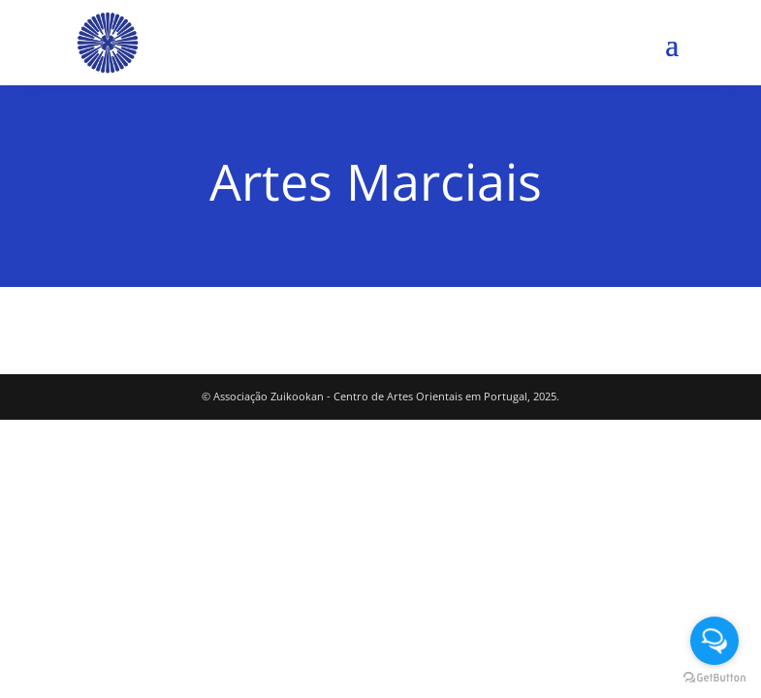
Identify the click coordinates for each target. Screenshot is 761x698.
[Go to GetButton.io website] (714, 678)
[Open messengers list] (714, 641)
